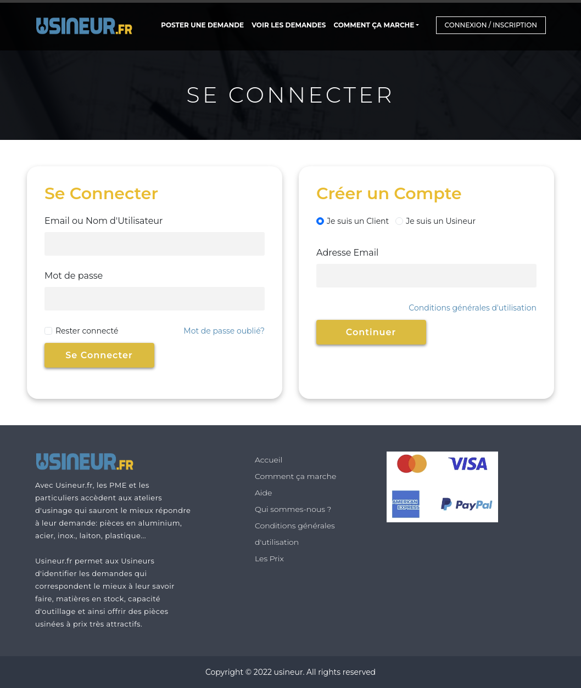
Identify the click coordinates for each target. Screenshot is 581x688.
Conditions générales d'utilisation (473, 308)
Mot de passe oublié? (224, 331)
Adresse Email (347, 252)
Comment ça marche (373, 25)
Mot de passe (73, 275)
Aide (263, 493)
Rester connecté (86, 331)
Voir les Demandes (289, 25)
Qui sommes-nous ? (293, 509)
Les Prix (269, 558)
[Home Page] (87, 25)
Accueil (268, 460)
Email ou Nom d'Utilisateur (103, 221)
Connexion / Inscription (491, 25)
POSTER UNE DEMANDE (202, 25)
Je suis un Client (352, 221)
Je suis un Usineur (435, 221)
